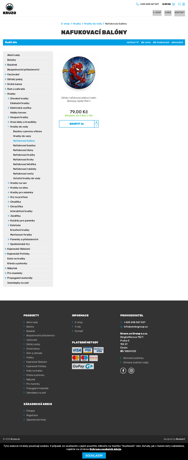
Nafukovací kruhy (23, 160)
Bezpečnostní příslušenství (23, 70)
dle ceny (146, 42)
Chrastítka (16, 207)
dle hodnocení (161, 42)
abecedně (177, 42)
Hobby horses (18, 113)
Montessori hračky (21, 235)
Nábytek (12, 268)
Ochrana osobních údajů (135, 362)
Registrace (32, 415)
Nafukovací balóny (24, 141)
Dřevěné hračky (19, 99)
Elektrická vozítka (20, 108)
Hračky (77, 24)
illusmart (180, 439)
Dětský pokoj (14, 79)
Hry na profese (19, 197)
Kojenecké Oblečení (18, 249)
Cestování (13, 75)
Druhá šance (14, 84)
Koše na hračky (16, 259)
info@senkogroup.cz (136, 326)
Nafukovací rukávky (24, 169)
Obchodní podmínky (133, 358)
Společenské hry (20, 244)
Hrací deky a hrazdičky (23, 122)
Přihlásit (30, 410)
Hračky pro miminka (21, 192)
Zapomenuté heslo (36, 419)
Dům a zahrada (16, 89)
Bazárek (12, 65)
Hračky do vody (93, 24)
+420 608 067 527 (134, 322)
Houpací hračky (19, 117)
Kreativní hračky (19, 230)
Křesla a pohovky (17, 264)
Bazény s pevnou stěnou (27, 131)
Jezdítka (15, 216)
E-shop (160, 12)
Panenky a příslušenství (24, 239)
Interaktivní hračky (21, 211)
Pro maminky (14, 273)
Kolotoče (15, 225)
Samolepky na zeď (17, 283)
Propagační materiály (19, 278)
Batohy (11, 60)
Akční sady (13, 55)
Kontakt (180, 12)
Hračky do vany (22, 136)
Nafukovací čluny (23, 150)
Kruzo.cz (15, 439)
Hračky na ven (18, 183)
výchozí (131, 42)
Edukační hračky (19, 103)
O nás (169, 12)
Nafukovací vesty (23, 174)
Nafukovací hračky (24, 155)
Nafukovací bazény (24, 146)
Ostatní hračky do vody (26, 178)
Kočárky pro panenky (22, 221)
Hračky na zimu (19, 188)
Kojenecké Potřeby (18, 254)
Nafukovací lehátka (24, 164)
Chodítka (15, 202)
